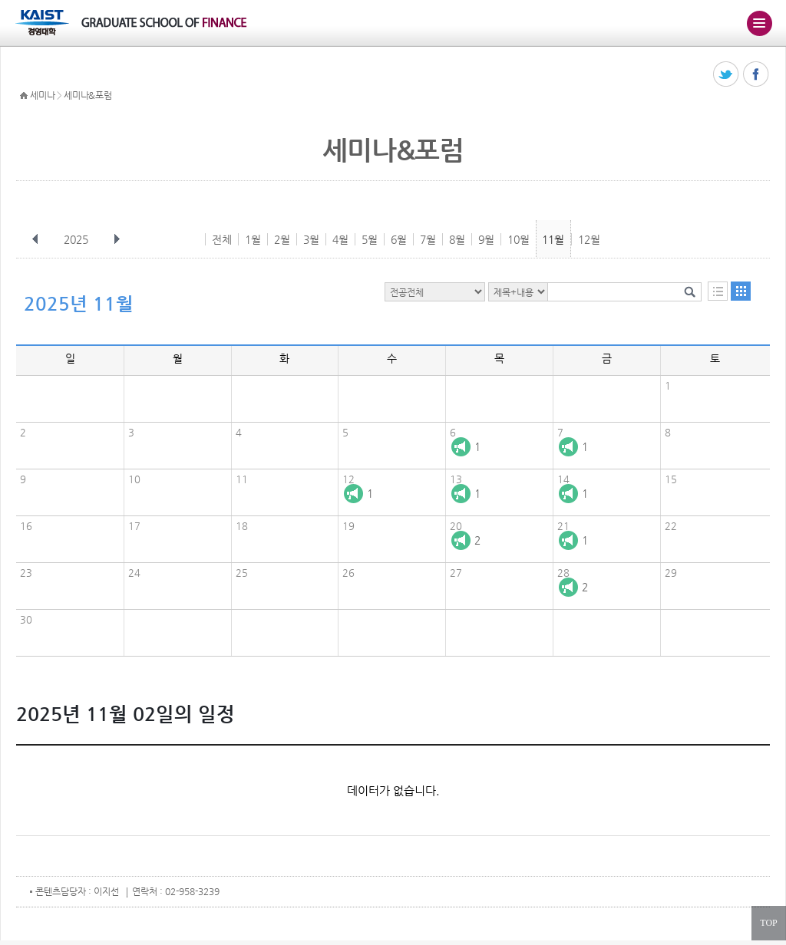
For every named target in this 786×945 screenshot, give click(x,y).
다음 (116, 239)
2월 (282, 239)
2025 (77, 239)
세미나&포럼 (87, 95)
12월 (589, 239)
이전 (35, 239)
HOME (24, 96)
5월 (370, 239)
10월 (518, 239)
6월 (399, 239)
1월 (253, 239)
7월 (428, 239)
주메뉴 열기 (759, 23)
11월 (553, 239)
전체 (222, 239)
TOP (768, 922)
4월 (340, 239)
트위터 (726, 74)
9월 (486, 239)
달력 (741, 291)
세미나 (42, 95)
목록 (718, 291)
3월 (311, 239)
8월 (457, 239)
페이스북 (756, 74)
